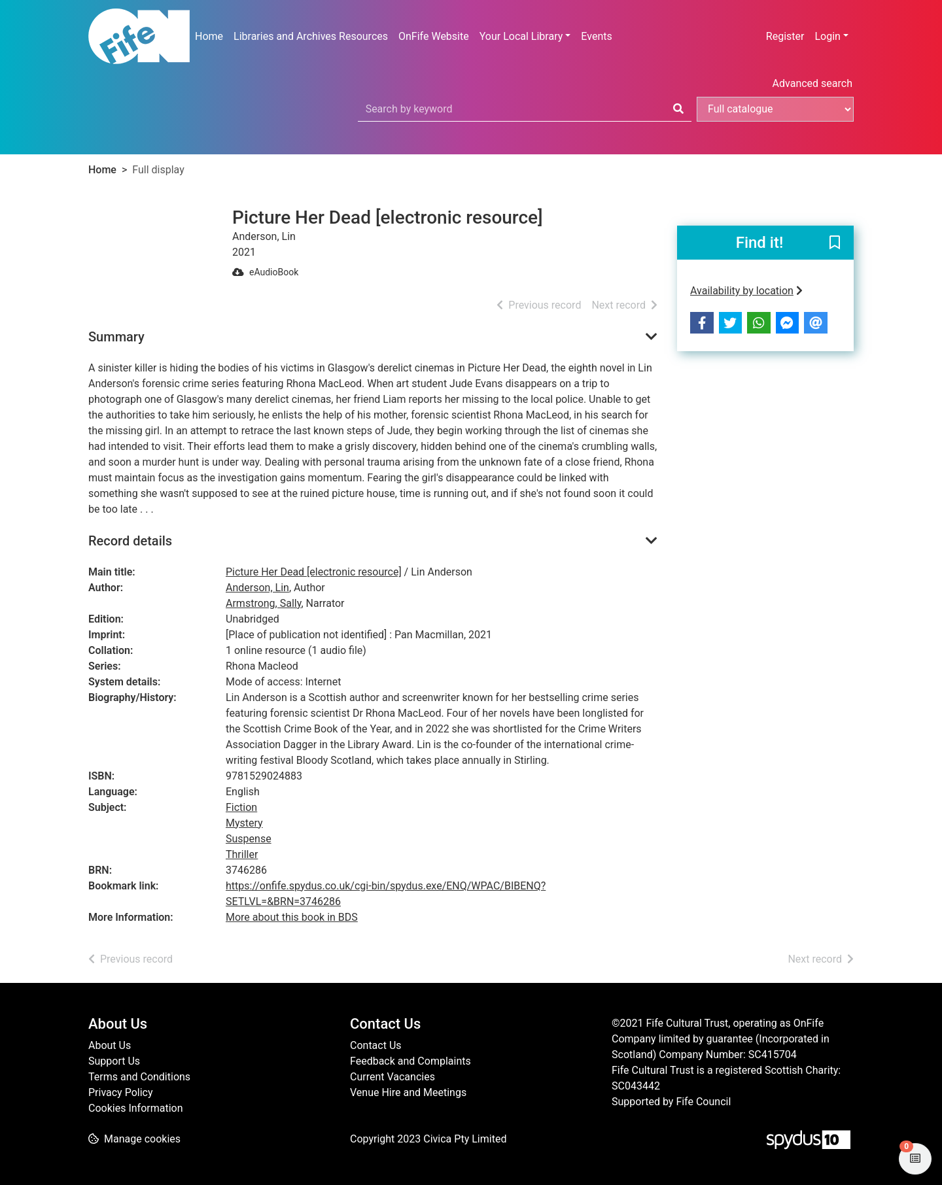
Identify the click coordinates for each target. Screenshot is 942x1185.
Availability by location (746, 290)
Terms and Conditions (139, 1077)
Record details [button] (130, 541)
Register (785, 36)
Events (596, 36)
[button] (835, 243)
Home (209, 36)
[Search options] (775, 109)
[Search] (678, 109)
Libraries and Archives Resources (311, 36)
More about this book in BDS (292, 917)
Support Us (114, 1061)
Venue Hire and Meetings (408, 1092)
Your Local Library (521, 36)
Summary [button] (116, 337)
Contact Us (376, 1045)
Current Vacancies (392, 1077)
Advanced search (812, 83)
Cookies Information (135, 1108)
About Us (109, 1045)
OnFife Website (433, 36)
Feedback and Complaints (410, 1061)
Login (827, 36)
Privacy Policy (120, 1092)
